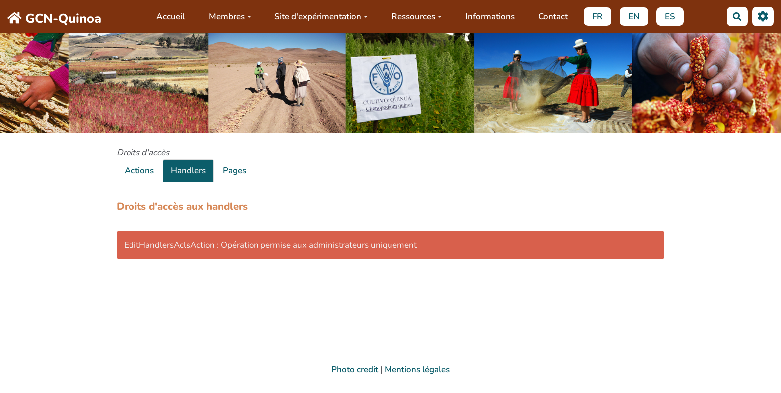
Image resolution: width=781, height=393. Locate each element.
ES (670, 16)
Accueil (170, 16)
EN (634, 16)
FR (597, 16)
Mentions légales (417, 369)
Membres (230, 16)
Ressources (416, 16)
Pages (234, 170)
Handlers (188, 170)
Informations (490, 16)
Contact (553, 16)
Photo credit (354, 369)
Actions (139, 170)
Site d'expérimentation (321, 16)
